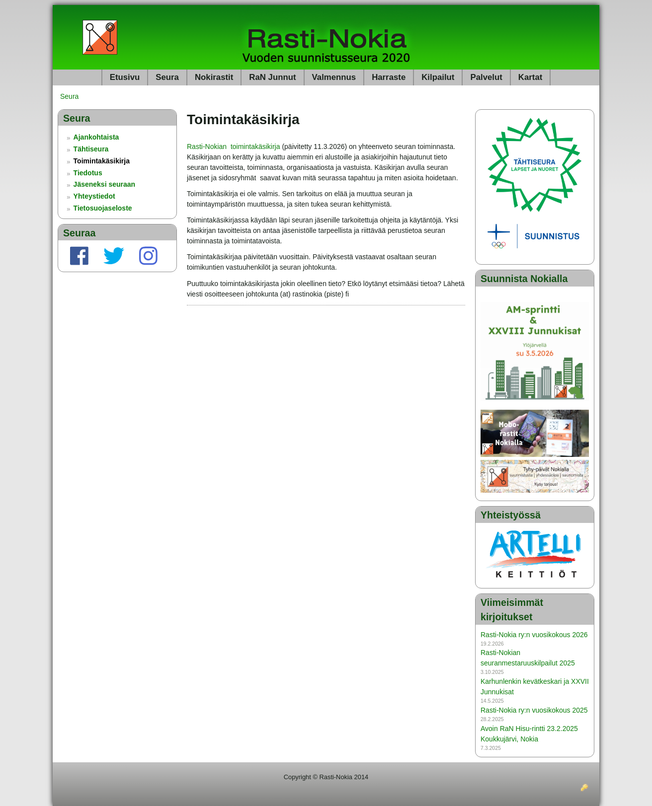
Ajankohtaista (96, 137)
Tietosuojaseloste (103, 208)
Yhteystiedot (94, 196)
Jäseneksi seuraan (105, 184)
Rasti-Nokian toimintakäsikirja (233, 146)
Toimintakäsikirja (102, 161)
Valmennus (334, 77)
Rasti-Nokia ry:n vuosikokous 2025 (534, 710)
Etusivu (125, 77)
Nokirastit (214, 77)
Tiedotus (88, 173)
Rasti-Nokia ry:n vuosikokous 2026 (534, 635)
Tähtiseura (91, 149)
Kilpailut (437, 77)
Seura (167, 77)
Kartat (530, 77)
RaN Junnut (272, 77)
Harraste (389, 77)
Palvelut (486, 77)
